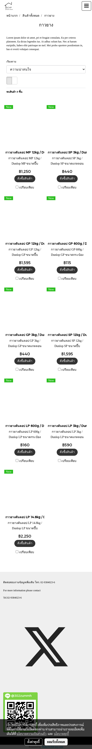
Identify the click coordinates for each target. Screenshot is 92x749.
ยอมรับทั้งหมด (56, 742)
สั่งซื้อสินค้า (24, 178)
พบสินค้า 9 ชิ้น (14, 91)
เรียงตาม (12, 61)
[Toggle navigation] (86, 6)
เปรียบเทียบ (26, 187)
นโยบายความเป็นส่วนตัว (31, 734)
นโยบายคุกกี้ (61, 734)
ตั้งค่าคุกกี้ (33, 742)
